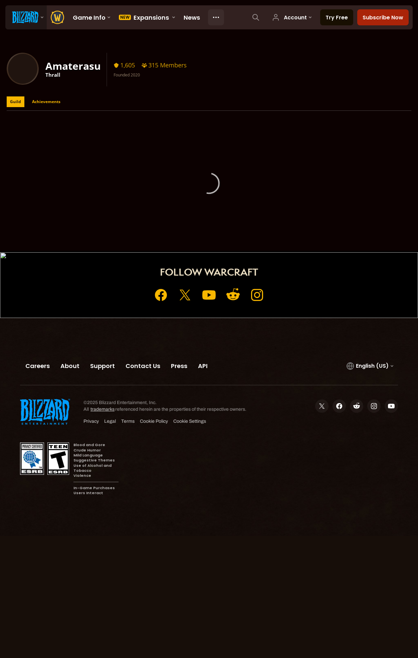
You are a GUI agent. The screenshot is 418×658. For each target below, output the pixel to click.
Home (169, 226)
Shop (221, 226)
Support (247, 226)
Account (195, 226)
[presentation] (26, 17)
